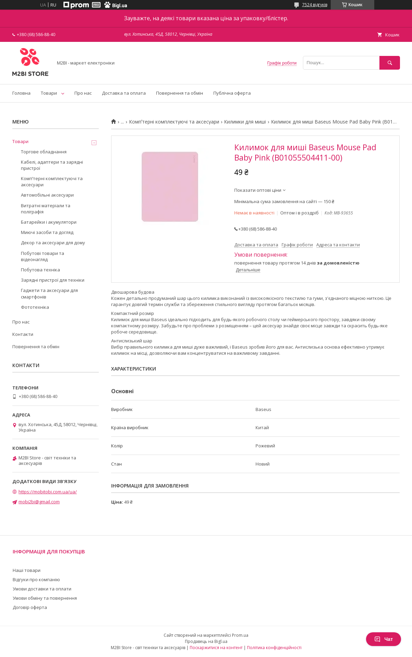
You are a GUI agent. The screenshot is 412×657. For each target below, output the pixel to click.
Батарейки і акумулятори (48, 222)
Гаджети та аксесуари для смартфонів (49, 293)
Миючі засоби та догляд (47, 232)
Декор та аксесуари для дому (53, 242)
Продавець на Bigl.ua (206, 641)
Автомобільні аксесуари (47, 195)
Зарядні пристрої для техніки (52, 280)
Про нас (83, 93)
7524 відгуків (314, 5)
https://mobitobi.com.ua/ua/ (48, 491)
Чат (383, 639)
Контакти (22, 334)
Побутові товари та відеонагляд (42, 256)
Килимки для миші (245, 122)
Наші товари (26, 570)
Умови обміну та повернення (45, 598)
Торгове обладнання (44, 152)
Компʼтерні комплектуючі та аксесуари (174, 122)
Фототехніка (35, 307)
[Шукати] (389, 62)
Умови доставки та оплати (42, 589)
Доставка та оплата (124, 93)
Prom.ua (240, 635)
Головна (21, 93)
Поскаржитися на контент (216, 647)
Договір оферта (30, 607)
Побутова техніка (40, 270)
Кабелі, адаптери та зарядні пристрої (52, 165)
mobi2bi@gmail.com (39, 501)
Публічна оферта (232, 93)
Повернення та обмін (179, 93)
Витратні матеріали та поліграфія (45, 208)
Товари (49, 93)
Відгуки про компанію (36, 579)
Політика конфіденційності (274, 647)
